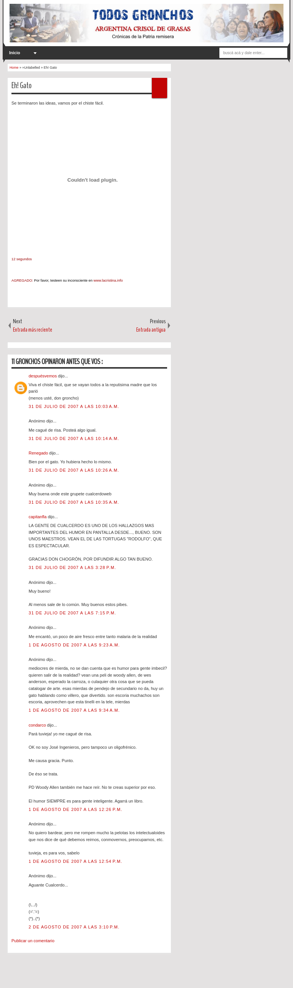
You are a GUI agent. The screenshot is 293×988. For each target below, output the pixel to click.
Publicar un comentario (33, 940)
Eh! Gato (21, 85)
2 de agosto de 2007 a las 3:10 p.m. (74, 927)
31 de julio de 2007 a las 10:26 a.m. (74, 470)
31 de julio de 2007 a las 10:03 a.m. (74, 406)
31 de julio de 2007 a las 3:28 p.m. (72, 567)
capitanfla (38, 516)
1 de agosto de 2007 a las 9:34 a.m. (74, 710)
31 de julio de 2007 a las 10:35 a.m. (74, 502)
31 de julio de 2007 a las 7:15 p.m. (72, 613)
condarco (38, 725)
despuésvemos (43, 376)
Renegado (39, 453)
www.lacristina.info (108, 280)
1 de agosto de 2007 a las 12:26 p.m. (75, 809)
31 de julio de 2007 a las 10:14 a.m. (74, 438)
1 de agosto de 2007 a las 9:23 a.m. (74, 645)
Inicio (14, 52)
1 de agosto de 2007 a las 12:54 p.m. (75, 861)
